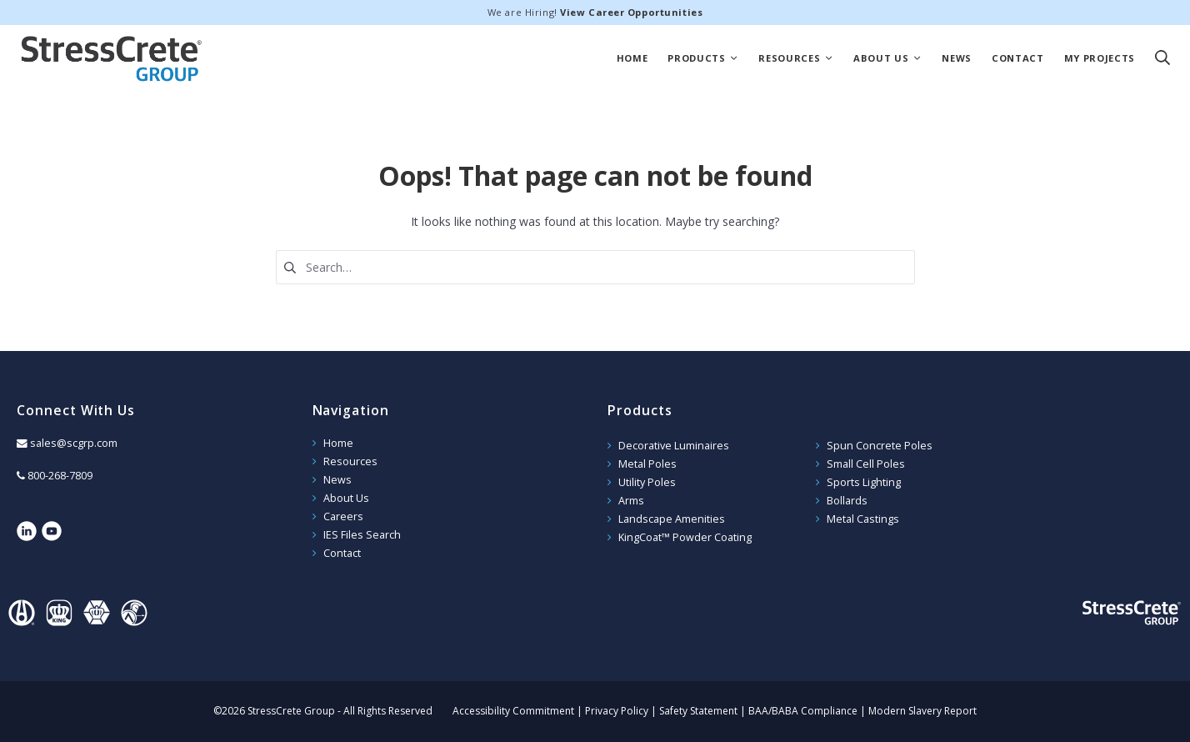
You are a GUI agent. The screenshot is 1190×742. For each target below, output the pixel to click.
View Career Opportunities (631, 12)
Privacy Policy (616, 711)
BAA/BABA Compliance (803, 711)
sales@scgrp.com (74, 443)
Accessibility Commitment (513, 711)
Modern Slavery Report (922, 711)
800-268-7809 (60, 476)
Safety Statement (698, 711)
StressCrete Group (111, 58)
